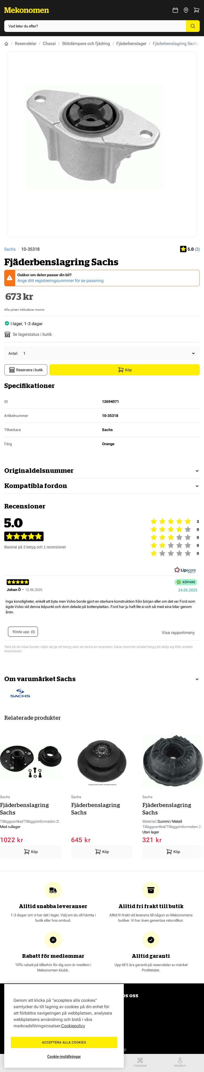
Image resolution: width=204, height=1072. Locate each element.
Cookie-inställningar (64, 1056)
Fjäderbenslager (131, 43)
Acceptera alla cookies (64, 1042)
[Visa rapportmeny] (178, 633)
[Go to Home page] (26, 10)
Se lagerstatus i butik (28, 334)
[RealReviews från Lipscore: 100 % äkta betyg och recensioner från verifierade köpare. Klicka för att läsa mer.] (185, 570)
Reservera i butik (26, 370)
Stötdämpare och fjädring (86, 43)
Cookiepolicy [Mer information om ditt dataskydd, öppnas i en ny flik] (73, 1025)
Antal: (13, 353)
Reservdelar (25, 43)
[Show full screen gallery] (102, 144)
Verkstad (140, 1062)
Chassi (49, 43)
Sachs (10, 249)
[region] (64, 1026)
